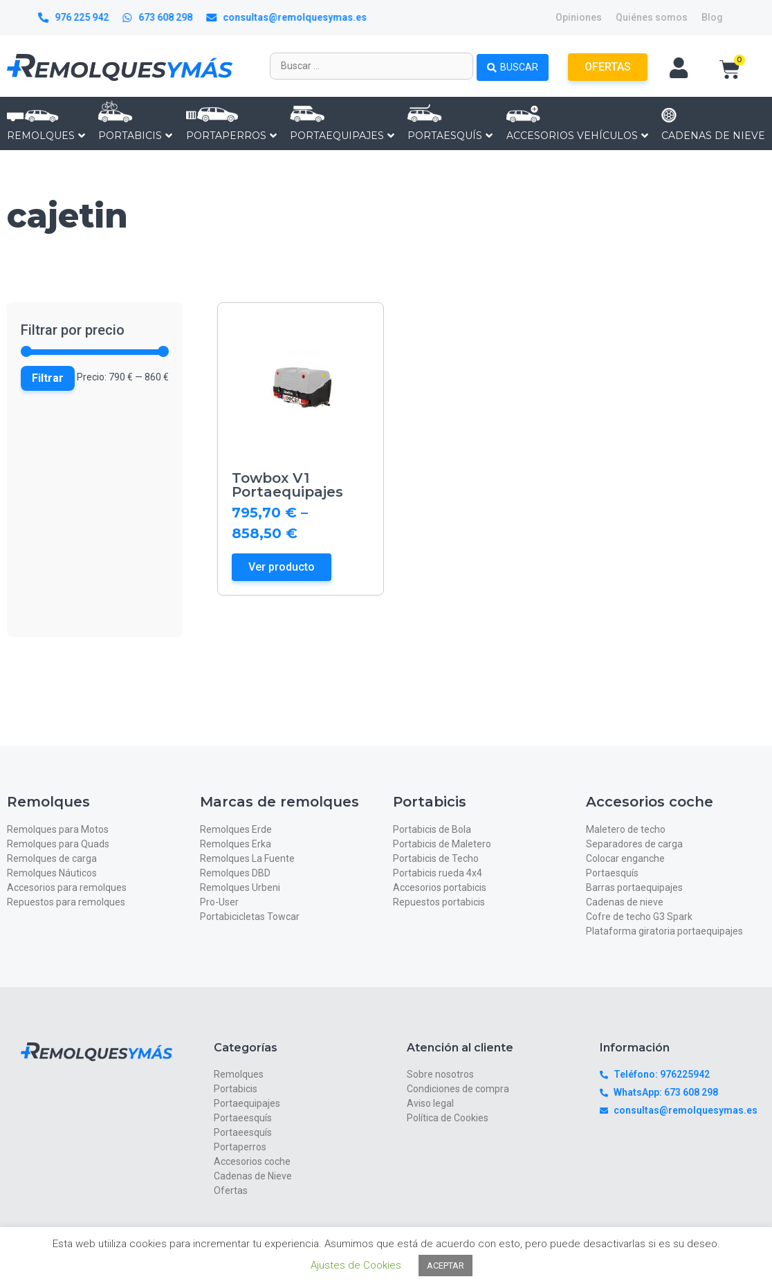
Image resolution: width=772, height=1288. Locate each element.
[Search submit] (513, 66)
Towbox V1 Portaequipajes (287, 485)
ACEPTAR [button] (445, 1265)
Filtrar (48, 378)
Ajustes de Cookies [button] (356, 1265)
